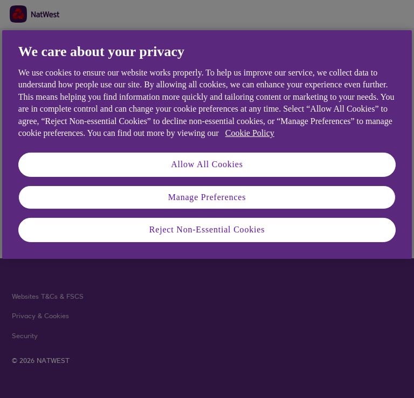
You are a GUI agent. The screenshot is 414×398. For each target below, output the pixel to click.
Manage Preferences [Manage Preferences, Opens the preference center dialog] (207, 197)
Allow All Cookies (207, 164)
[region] (207, 144)
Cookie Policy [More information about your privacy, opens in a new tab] (249, 133)
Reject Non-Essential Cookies (207, 229)
